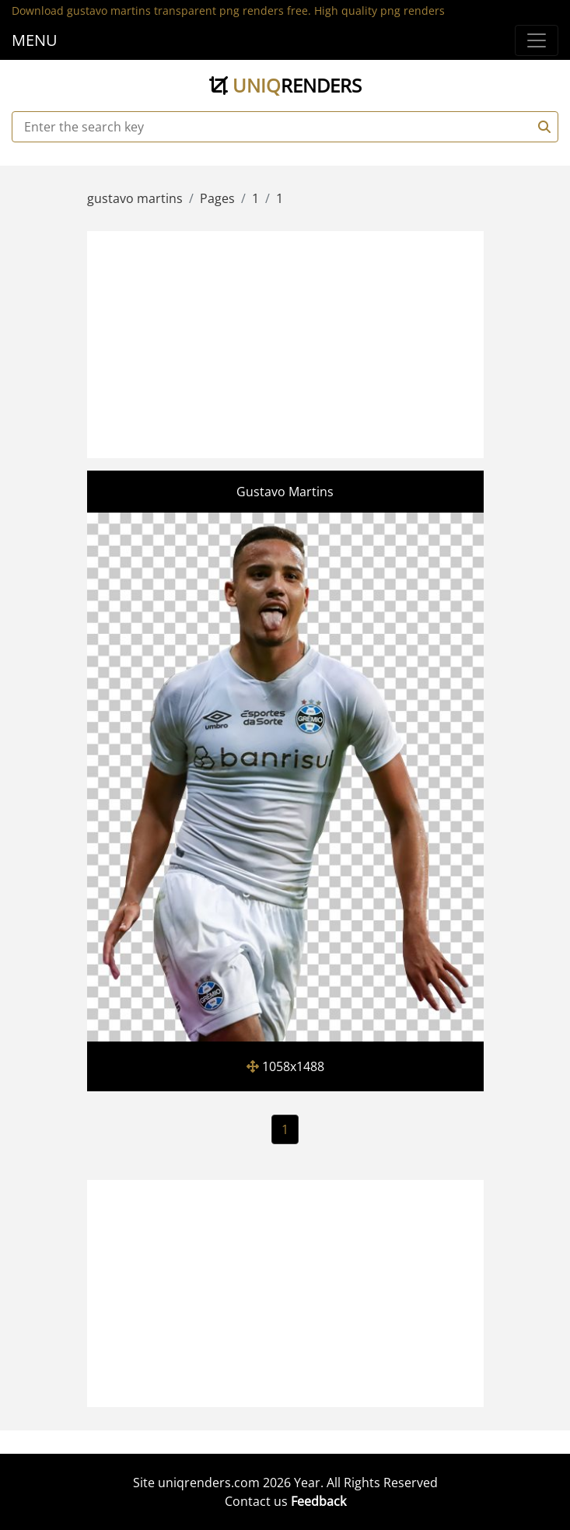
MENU (35, 40)
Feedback (318, 1501)
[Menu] (536, 40)
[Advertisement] (329, 342)
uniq (285, 85)
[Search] (542, 127)
